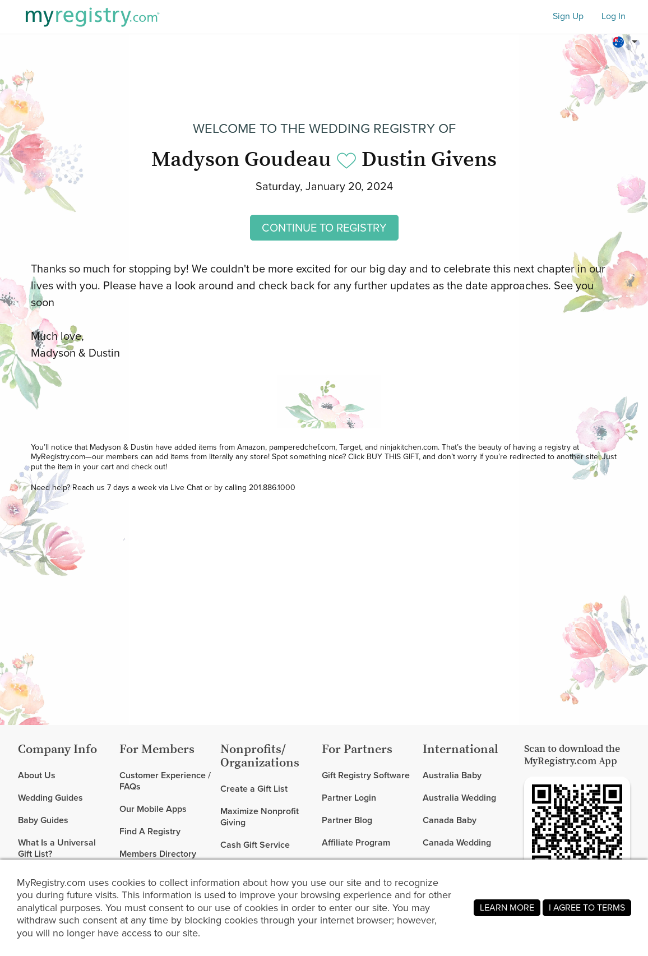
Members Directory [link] (157, 853)
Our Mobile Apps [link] (153, 808)
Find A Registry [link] (149, 831)
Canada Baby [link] (449, 820)
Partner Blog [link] (347, 820)
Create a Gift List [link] (254, 789)
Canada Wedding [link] (457, 842)
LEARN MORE (507, 907)
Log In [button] (613, 16)
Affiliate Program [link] (356, 842)
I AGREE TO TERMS (587, 907)
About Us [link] (36, 776)
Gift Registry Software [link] (366, 776)
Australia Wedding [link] (459, 797)
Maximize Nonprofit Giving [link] (259, 817)
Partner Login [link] (349, 797)
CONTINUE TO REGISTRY (324, 227)
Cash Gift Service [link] (255, 844)
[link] (64, 798)
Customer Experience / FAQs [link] (165, 781)
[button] (627, 41)
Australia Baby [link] (452, 776)
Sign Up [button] (568, 16)
